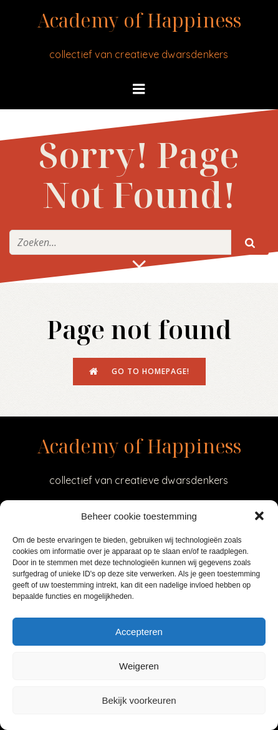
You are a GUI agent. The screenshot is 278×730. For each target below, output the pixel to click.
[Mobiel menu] (139, 89)
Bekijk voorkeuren (139, 700)
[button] (259, 516)
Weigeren (139, 666)
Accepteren (139, 631)
